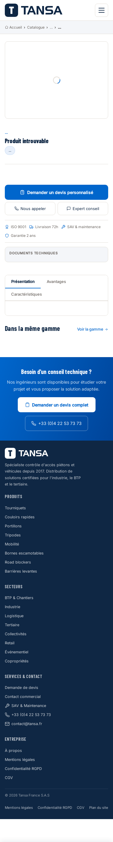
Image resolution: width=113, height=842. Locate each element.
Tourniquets (15, 508)
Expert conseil (83, 208)
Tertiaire (12, 625)
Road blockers (18, 562)
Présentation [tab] (23, 281)
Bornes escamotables (24, 553)
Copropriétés (17, 661)
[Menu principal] (101, 10)
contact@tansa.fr (23, 723)
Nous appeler (30, 208)
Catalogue (36, 27)
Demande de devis (21, 687)
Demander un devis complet (56, 404)
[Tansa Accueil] (33, 10)
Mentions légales (20, 759)
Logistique (14, 616)
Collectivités (16, 634)
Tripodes (13, 535)
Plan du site (98, 808)
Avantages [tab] (56, 281)
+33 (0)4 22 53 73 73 (56, 423)
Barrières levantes (21, 571)
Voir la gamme (92, 329)
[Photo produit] (56, 80)
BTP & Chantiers (19, 597)
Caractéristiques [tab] (26, 294)
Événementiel (16, 652)
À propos (13, 750)
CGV (9, 777)
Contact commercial (23, 696)
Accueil (13, 27)
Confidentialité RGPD (23, 768)
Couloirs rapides (20, 517)
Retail (9, 643)
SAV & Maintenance (25, 705)
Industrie (12, 607)
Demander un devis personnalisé (56, 192)
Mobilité (12, 544)
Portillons (13, 526)
